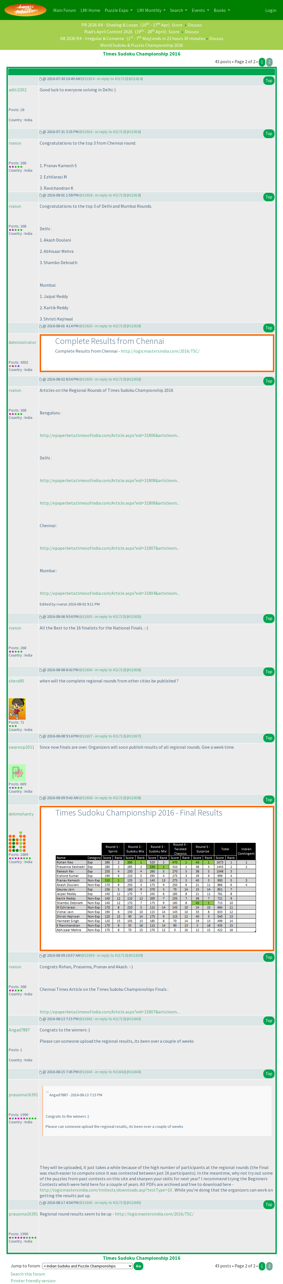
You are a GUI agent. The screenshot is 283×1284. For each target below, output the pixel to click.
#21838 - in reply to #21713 (103, 797)
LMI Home (91, 9)
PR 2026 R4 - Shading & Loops (109, 25)
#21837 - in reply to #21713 (103, 736)
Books (220, 10)
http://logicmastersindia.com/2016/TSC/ (160, 351)
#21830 (134, 379)
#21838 (134, 797)
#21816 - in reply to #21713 (103, 131)
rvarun (15, 143)
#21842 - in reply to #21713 (103, 1018)
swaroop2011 (21, 747)
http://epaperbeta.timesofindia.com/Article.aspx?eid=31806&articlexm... (109, 435)
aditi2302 (17, 89)
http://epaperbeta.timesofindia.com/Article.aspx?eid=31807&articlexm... (109, 548)
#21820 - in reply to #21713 (103, 325)
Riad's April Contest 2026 (108, 31)
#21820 (134, 325)
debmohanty (21, 814)
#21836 (134, 669)
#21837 (134, 736)
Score (177, 25)
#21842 (134, 1018)
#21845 (134, 1202)
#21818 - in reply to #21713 (103, 195)
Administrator (22, 342)
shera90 (16, 681)
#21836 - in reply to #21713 (103, 669)
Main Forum (65, 9)
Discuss (195, 25)
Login (270, 10)
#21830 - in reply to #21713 (103, 379)
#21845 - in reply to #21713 (103, 1202)
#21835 (134, 616)
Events (199, 10)
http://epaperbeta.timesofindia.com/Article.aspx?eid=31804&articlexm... (109, 593)
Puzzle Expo (117, 10)
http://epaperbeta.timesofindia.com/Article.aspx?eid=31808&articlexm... (109, 480)
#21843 (134, 1071)
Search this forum (28, 1274)
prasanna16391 (23, 1094)
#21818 (134, 195)
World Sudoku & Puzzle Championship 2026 (141, 45)
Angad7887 (19, 1030)
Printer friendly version (33, 1280)
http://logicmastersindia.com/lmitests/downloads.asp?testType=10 (106, 1190)
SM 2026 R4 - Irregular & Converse (92, 38)
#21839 (136, 955)
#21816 (134, 131)
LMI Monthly (149, 10)
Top (269, 80)
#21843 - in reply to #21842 (103, 1071)
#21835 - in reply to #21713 (103, 616)
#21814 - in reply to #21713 (105, 78)
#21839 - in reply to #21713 (105, 955)
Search (177, 10)
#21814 (136, 78)
